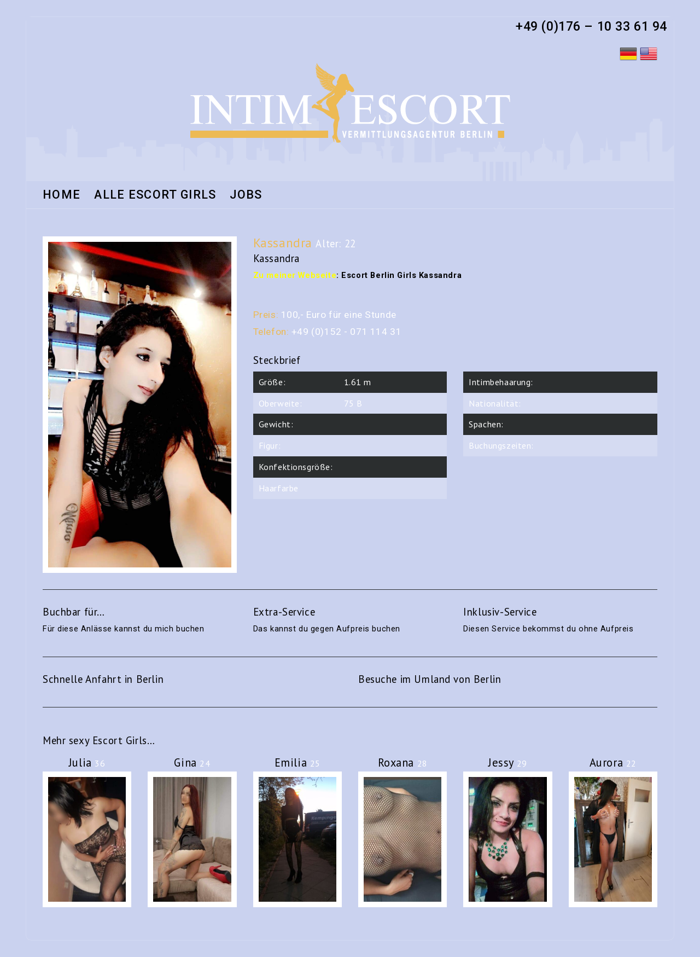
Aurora (613, 762)
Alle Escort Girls (155, 195)
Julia (87, 762)
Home (61, 195)
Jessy (507, 762)
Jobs (246, 195)
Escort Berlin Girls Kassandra (401, 275)
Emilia (297, 762)
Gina (192, 762)
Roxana (403, 762)
